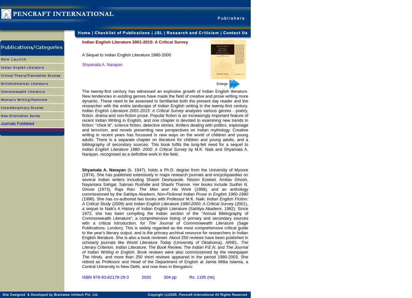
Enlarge (228, 84)
